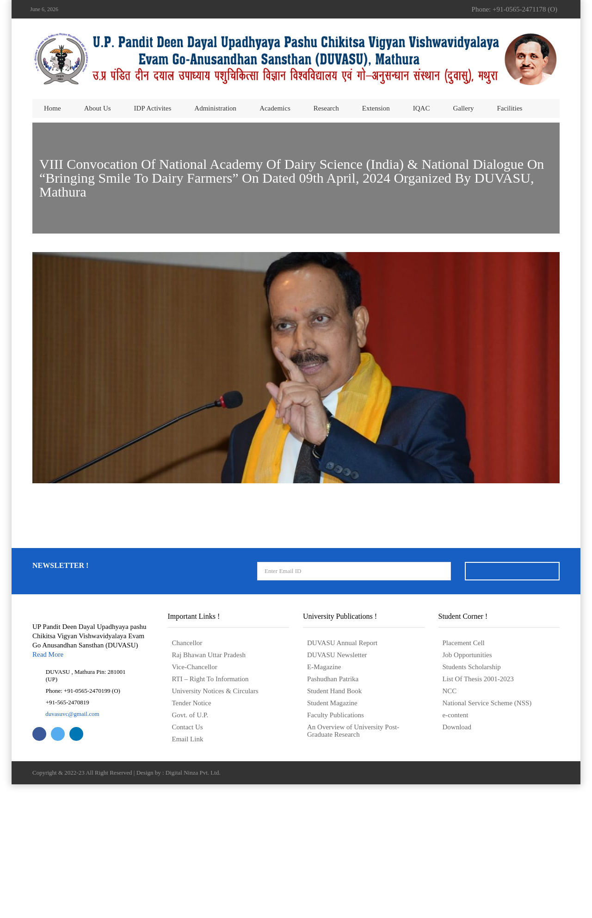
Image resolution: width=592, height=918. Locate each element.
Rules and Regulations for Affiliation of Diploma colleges (296, 424)
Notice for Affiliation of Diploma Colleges (296, 387)
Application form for (295, 461)
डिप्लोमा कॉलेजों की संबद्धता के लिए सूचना (296, 405)
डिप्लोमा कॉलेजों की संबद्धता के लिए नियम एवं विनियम (295, 442)
